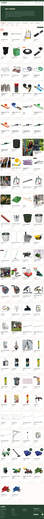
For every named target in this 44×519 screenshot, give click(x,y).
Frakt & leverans (33, 0)
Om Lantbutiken (24, 510)
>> (23, 502)
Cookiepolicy (13, 513)
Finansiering (2, 514)
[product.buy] (1, 44)
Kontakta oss (13, 510)
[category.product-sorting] (40, 27)
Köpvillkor (1, 510)
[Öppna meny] (11, 3)
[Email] (36, 512)
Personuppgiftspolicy (14, 514)
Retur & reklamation (3, 513)
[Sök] (22, 3)
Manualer (42, 0)
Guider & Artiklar (38, 0)
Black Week (2, 517)
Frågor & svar (13, 512)
